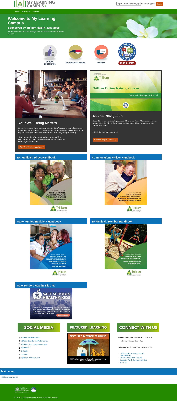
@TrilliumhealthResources (30, 337)
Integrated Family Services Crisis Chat (133, 360)
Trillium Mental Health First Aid (131, 358)
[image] (88, 26)
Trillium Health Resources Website (132, 353)
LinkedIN (24, 351)
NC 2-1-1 (123, 362)
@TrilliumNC (25, 348)
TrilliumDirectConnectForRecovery (35, 344)
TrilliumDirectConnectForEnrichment (35, 341)
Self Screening (125, 355)
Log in (159, 4)
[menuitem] (17, 11)
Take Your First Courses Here (31, 147)
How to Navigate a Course (104, 140)
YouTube (24, 354)
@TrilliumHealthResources (30, 358)
